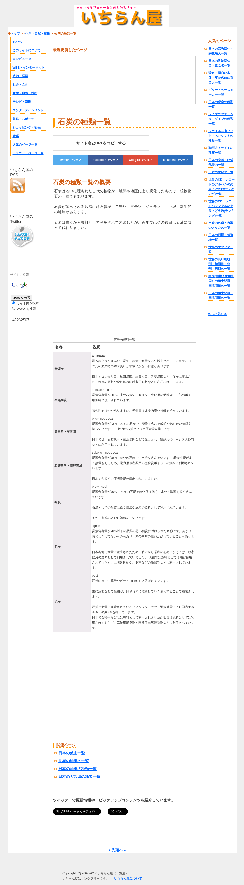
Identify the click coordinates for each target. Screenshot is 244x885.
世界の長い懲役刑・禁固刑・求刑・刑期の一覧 (219, 264)
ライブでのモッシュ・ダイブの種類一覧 (220, 118)
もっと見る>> (217, 314)
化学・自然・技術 (25, 93)
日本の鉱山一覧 (71, 753)
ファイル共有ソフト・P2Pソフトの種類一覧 (220, 135)
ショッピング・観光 (27, 127)
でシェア (70, 160)
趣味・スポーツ (23, 119)
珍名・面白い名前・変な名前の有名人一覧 (220, 77)
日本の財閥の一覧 (220, 172)
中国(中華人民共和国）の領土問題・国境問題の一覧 (221, 280)
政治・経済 (20, 76)
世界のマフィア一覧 (220, 249)
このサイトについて (27, 50)
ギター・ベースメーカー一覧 (220, 92)
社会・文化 (20, 84)
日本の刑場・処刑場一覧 (220, 237)
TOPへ (17, 42)
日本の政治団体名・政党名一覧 (219, 63)
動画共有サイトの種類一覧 (220, 150)
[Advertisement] (93, 283)
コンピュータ (22, 59)
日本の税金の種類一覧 (220, 104)
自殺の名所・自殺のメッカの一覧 (220, 225)
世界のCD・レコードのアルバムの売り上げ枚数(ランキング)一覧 (221, 187)
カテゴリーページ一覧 (28, 153)
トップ (16, 33)
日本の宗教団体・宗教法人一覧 (220, 51)
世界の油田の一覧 (73, 761)
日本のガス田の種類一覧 (79, 777)
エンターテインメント (28, 110)
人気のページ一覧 (25, 144)
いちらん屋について (128, 878)
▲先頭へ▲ (117, 850)
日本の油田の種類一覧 (77, 769)
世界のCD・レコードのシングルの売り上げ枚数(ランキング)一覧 (221, 208)
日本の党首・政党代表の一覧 (220, 162)
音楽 (16, 136)
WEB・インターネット (29, 67)
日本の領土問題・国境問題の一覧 (220, 295)
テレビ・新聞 (22, 102)
